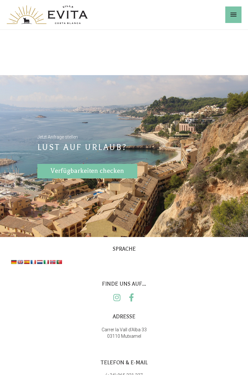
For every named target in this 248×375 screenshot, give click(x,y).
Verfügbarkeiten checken (87, 174)
